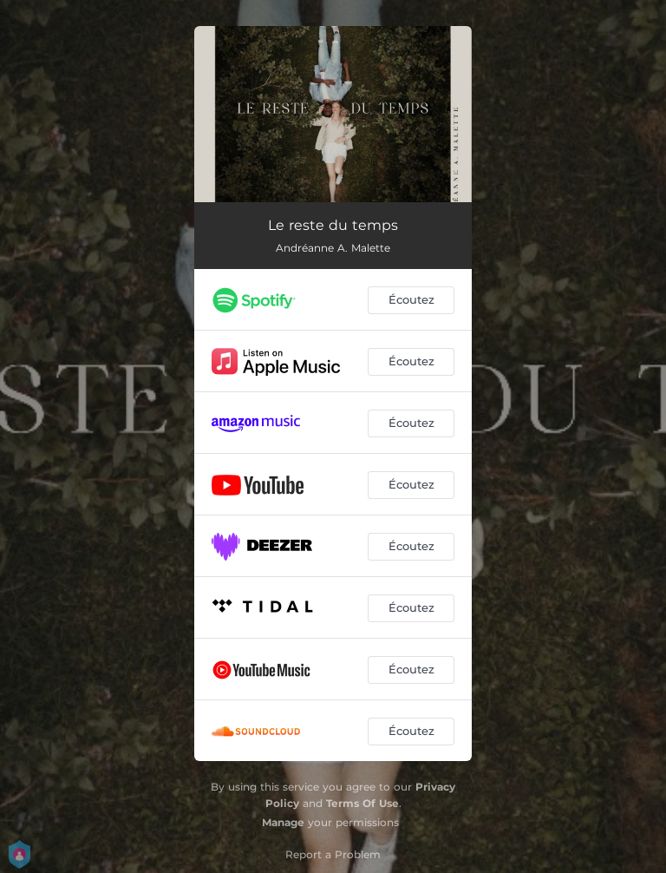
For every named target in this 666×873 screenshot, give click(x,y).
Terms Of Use (362, 803)
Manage (283, 822)
